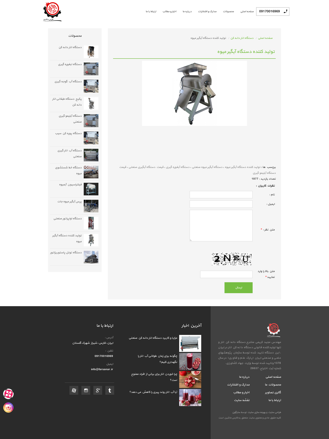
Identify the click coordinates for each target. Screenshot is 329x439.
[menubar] (196, 11)
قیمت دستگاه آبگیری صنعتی (145, 167)
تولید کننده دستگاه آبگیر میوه (242, 167)
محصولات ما (273, 384)
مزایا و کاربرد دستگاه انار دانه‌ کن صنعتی (153, 338)
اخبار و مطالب (169, 11)
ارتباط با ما (151, 11)
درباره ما (187, 11)
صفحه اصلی (247, 11)
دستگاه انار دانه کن (241, 38)
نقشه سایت (241, 400)
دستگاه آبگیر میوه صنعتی (207, 167)
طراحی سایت (274, 412)
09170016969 (269, 11)
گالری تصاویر (273, 392)
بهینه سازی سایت (256, 412)
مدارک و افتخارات (207, 11)
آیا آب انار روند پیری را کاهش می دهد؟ (153, 392)
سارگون (236, 412)
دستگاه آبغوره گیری (177, 167)
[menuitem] (244, 11)
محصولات (228, 11)
